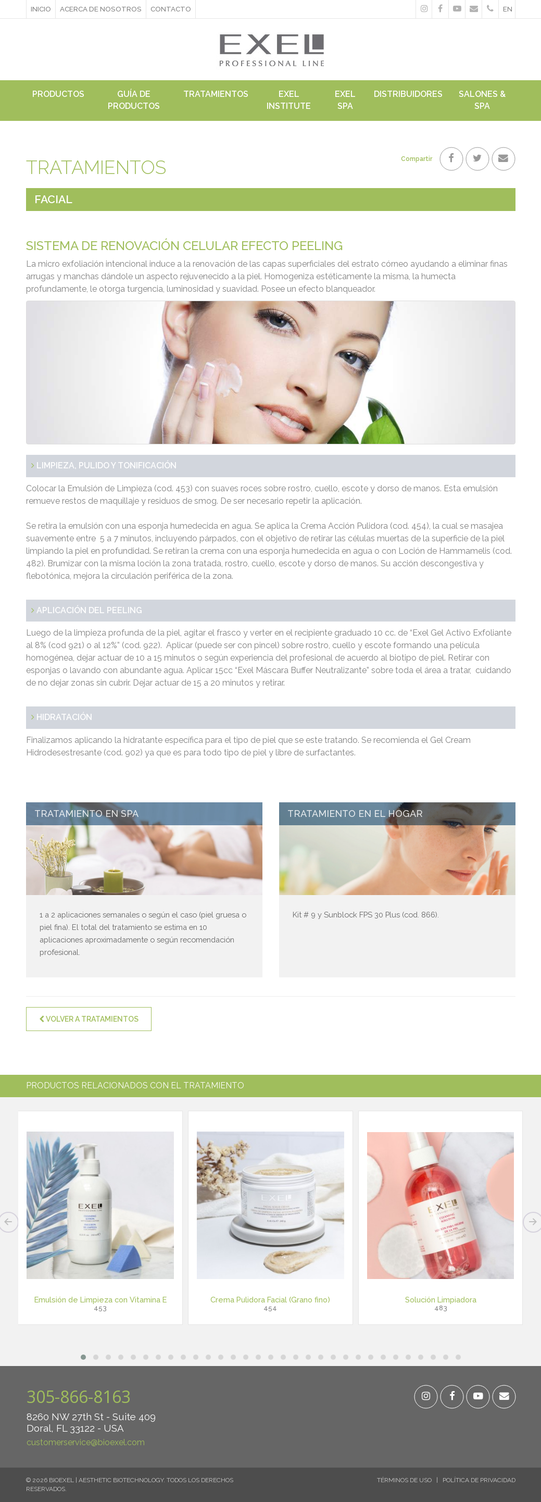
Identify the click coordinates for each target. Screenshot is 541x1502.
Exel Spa (345, 100)
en (507, 9)
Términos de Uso (404, 1480)
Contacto (170, 9)
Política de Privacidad (479, 1480)
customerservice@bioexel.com (86, 1442)
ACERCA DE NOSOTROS (101, 9)
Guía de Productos (134, 100)
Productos (58, 94)
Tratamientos (215, 94)
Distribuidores (408, 94)
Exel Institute (289, 100)
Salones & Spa (482, 100)
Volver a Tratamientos (89, 1019)
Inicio (41, 9)
